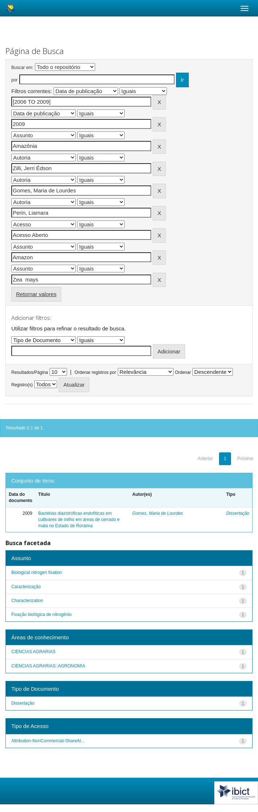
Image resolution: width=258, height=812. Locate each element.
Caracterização (26, 586)
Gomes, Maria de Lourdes (157, 513)
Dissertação (237, 513)
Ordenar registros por (95, 372)
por (14, 80)
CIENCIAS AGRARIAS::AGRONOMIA (48, 666)
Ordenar (183, 372)
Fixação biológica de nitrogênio (41, 614)
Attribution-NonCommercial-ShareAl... (48, 740)
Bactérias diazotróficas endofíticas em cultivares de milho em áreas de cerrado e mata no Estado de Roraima (79, 519)
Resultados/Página (29, 372)
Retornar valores (36, 294)
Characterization (27, 600)
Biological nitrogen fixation (36, 572)
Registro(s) (22, 384)
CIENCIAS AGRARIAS (33, 651)
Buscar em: (22, 67)
